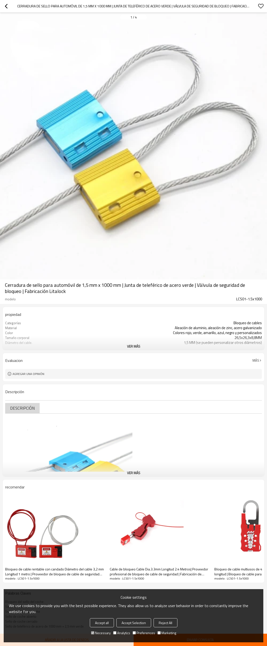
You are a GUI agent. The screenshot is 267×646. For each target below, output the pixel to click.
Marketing (166, 632)
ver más (133, 346)
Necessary (101, 632)
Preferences (144, 632)
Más (255, 360)
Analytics (121, 632)
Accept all (102, 622)
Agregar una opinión (28, 373)
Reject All (165, 622)
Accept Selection (134, 622)
